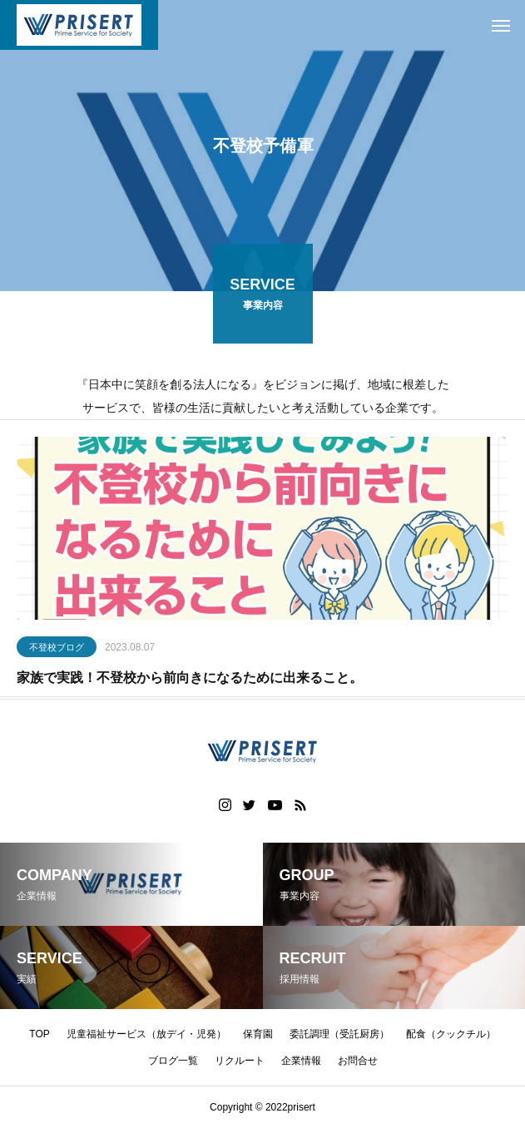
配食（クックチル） (451, 1034)
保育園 (258, 1034)
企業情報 (301, 1060)
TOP (39, 1034)
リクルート (240, 1060)
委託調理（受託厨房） (339, 1034)
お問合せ (358, 1060)
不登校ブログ (56, 650)
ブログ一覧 (173, 1060)
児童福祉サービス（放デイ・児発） (146, 1034)
